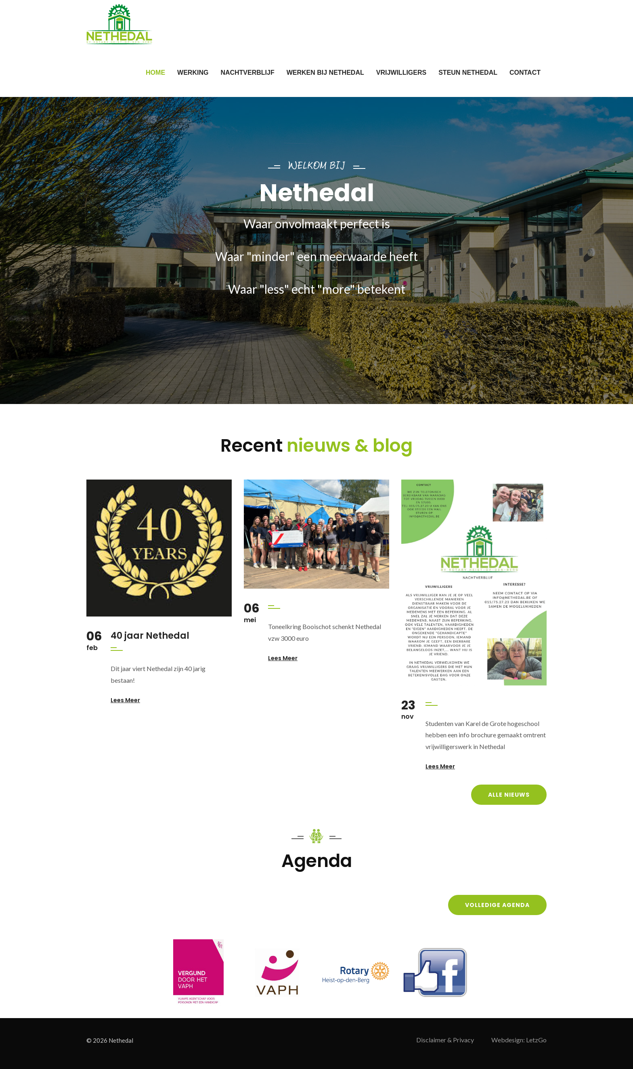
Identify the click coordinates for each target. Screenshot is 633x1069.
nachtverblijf (247, 72)
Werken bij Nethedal (325, 72)
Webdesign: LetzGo (519, 1040)
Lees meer (125, 700)
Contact (525, 72)
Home (155, 72)
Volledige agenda (497, 905)
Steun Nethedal (467, 72)
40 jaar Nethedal (150, 635)
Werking (192, 72)
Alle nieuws (509, 795)
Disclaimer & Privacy (445, 1040)
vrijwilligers (401, 72)
